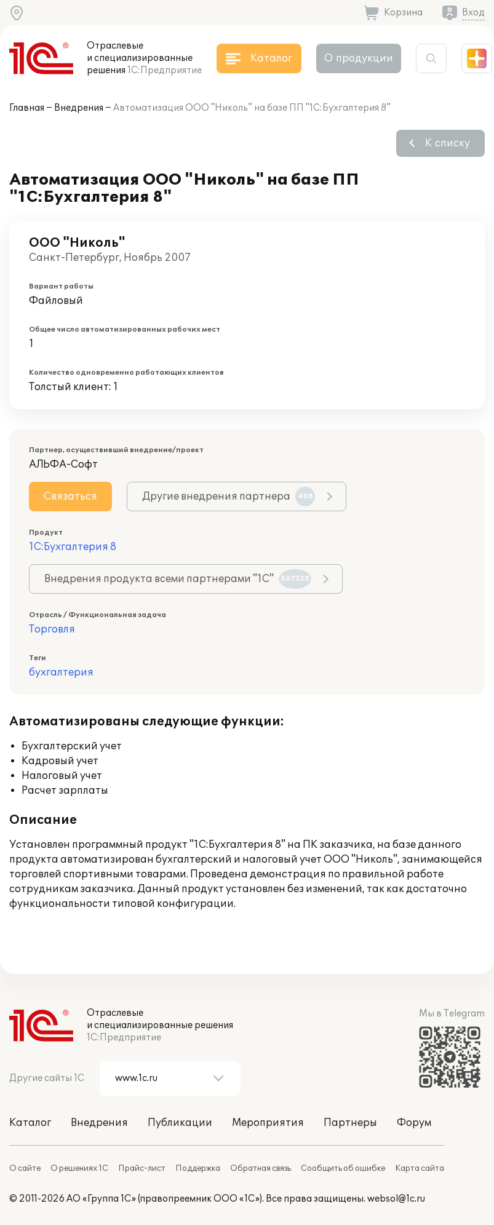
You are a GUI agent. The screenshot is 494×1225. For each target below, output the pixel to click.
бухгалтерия (61, 672)
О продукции (358, 58)
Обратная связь (260, 1168)
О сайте (25, 1168)
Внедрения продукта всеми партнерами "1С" (177, 579)
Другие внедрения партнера (228, 496)
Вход (473, 12)
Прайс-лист (141, 1168)
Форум (414, 1123)
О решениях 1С (79, 1168)
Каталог (30, 1123)
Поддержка (197, 1168)
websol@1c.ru (396, 1199)
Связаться (70, 496)
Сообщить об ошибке (343, 1168)
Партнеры (350, 1123)
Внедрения (78, 108)
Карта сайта (419, 1168)
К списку (447, 143)
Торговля (52, 629)
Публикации (180, 1123)
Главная (26, 108)
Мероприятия (268, 1123)
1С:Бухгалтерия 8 (72, 547)
